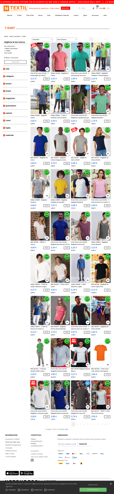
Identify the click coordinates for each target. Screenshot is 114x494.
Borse (41, 15)
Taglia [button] (8, 123)
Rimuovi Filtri (15, 57)
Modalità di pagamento (13, 440)
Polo (48, 15)
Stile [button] (7, 64)
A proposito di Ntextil (12, 435)
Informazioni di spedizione (39, 8)
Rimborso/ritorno (11, 446)
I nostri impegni (10, 452)
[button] (94, 8)
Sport (85, 15)
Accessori (95, 15)
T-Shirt (19, 15)
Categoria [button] (10, 72)
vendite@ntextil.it (37, 441)
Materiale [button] (10, 131)
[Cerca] (84, 8)
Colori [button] (8, 116)
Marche (9, 15)
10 (105, 35)
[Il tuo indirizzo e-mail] (68, 440)
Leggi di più (9, 486)
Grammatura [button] (11, 101)
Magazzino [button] (10, 94)
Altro (105, 15)
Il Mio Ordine (54, 8)
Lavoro (76, 15)
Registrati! (83, 439)
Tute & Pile (30, 15)
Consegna (8, 443)
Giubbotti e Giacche (62, 15)
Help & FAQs (9, 449)
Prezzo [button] (8, 79)
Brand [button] (8, 87)
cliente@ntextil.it (36, 437)
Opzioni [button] (9, 109)
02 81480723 (35, 447)
